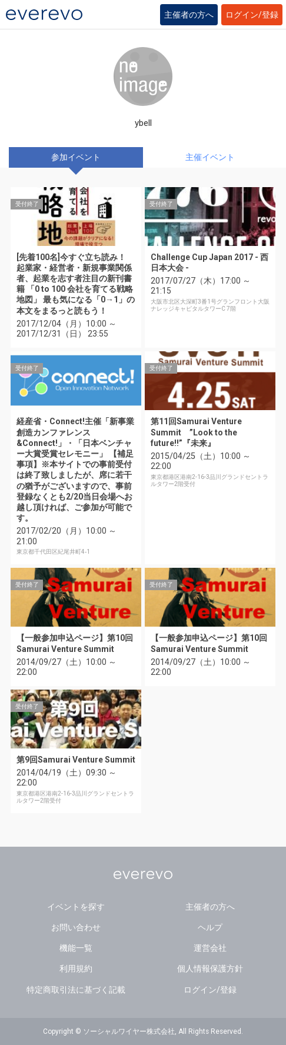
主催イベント (210, 157)
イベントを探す (76, 906)
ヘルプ (210, 927)
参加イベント (76, 157)
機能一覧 (75, 948)
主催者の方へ (189, 14)
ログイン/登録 (251, 14)
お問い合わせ (76, 927)
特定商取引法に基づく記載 (75, 989)
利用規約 (75, 968)
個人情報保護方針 (210, 968)
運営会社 (210, 948)
